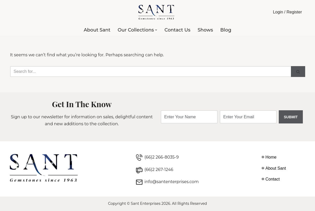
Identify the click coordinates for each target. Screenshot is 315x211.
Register (294, 12)
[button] (156, 30)
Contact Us (177, 30)
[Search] (150, 71)
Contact (273, 179)
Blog (225, 30)
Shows (205, 30)
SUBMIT (291, 117)
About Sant (97, 30)
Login (278, 12)
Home (271, 157)
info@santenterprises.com (171, 181)
